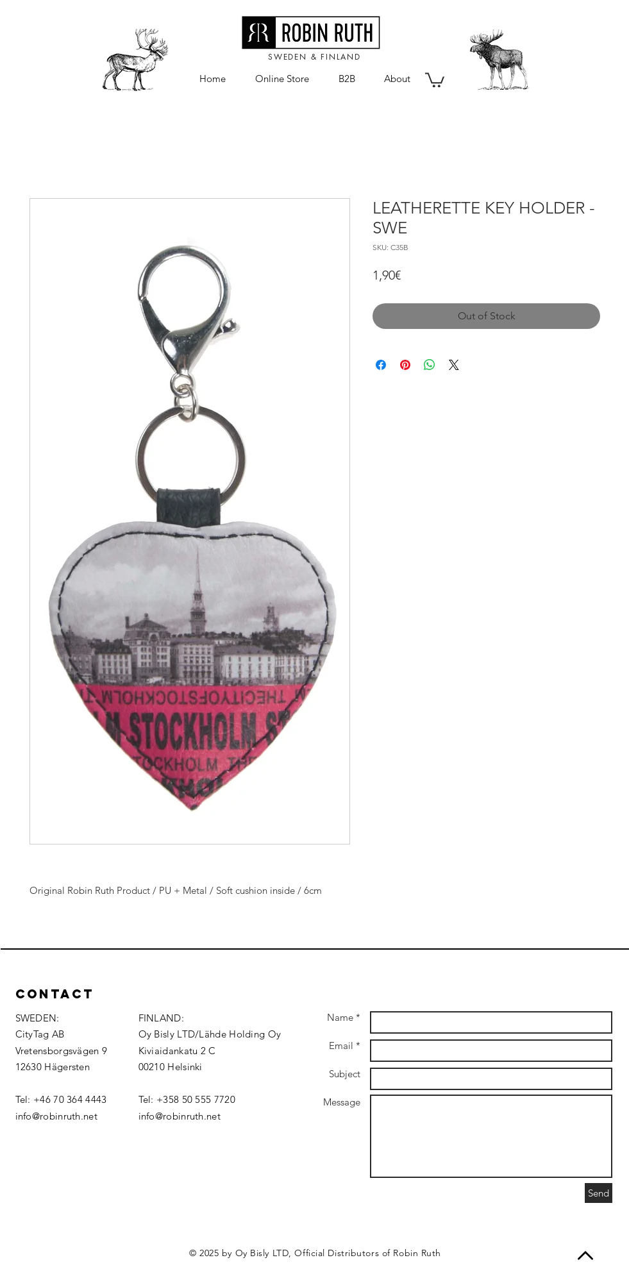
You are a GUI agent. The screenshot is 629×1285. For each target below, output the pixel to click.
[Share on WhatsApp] (429, 365)
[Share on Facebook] (381, 365)
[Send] (598, 1193)
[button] (434, 79)
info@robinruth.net (56, 1116)
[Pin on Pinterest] (405, 365)
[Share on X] (454, 365)
